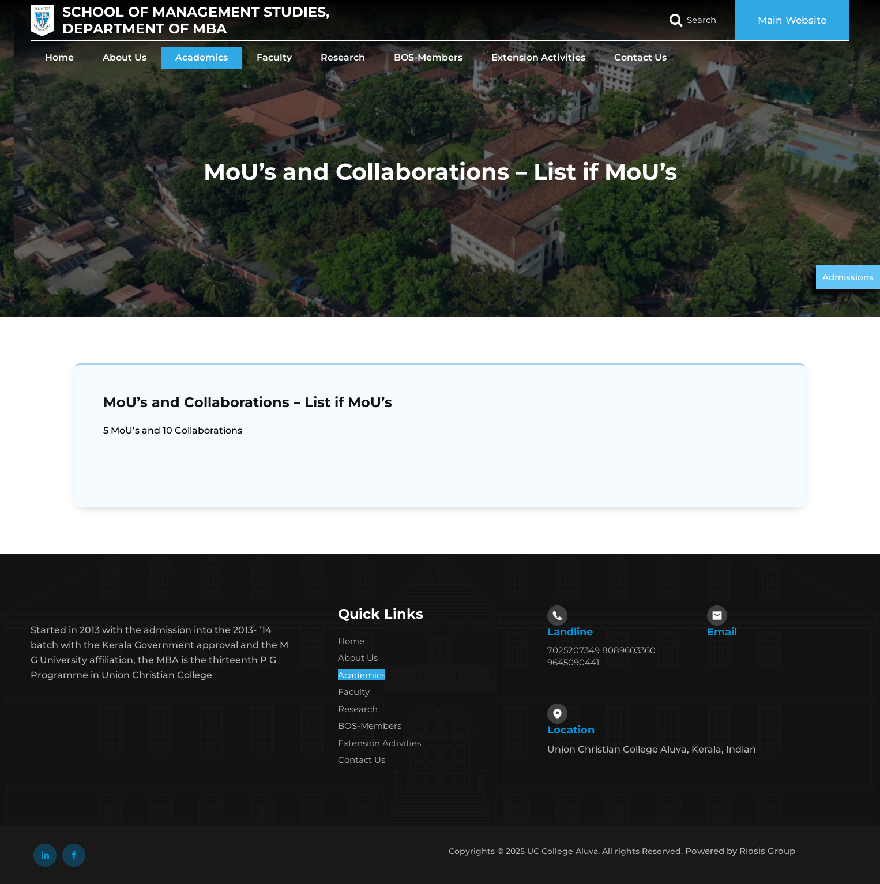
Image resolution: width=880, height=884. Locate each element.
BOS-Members (428, 57)
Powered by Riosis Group (740, 850)
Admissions (848, 277)
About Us (124, 57)
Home (59, 57)
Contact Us (640, 57)
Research (343, 57)
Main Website (792, 20)
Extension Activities (538, 57)
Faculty (274, 57)
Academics (201, 57)
